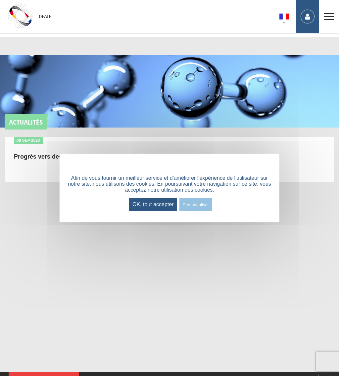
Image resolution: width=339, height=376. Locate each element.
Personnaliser (196, 204)
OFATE (45, 16)
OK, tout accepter (153, 204)
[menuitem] (284, 17)
